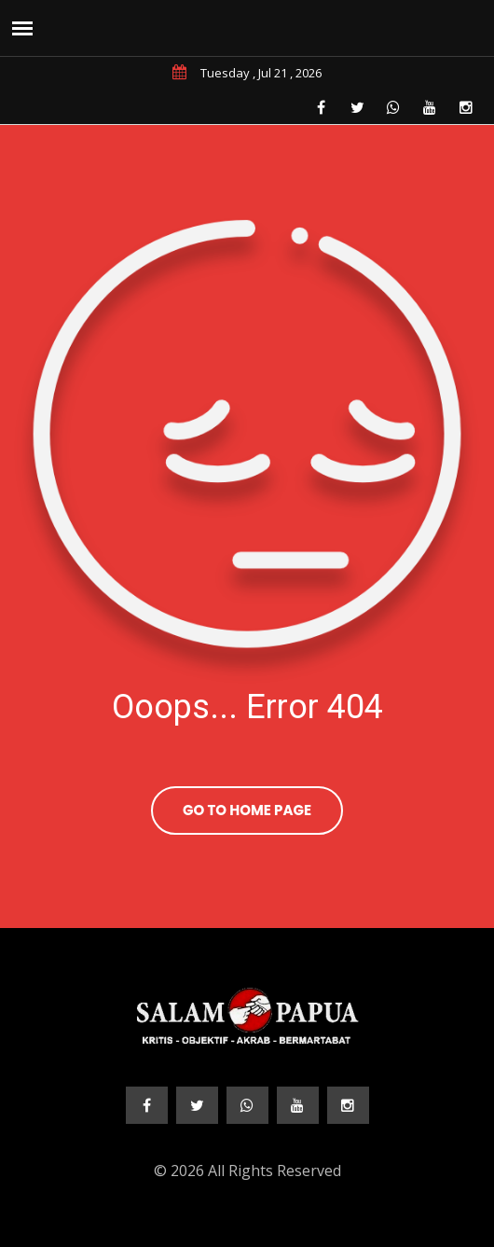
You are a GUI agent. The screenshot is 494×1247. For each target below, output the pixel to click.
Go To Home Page (247, 810)
